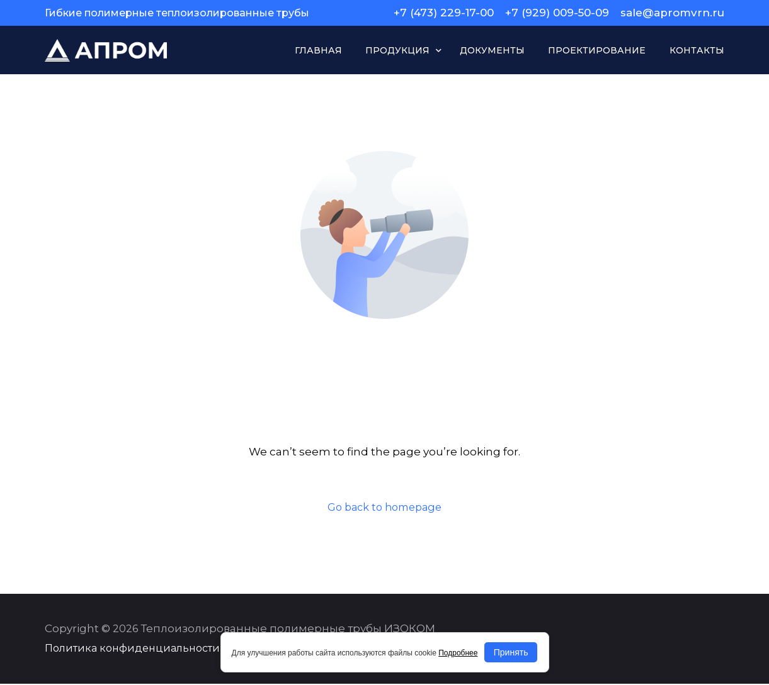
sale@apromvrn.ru (672, 13)
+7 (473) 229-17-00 (444, 13)
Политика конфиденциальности (132, 649)
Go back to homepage (385, 507)
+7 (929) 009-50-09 (557, 13)
